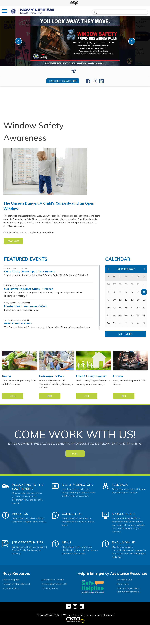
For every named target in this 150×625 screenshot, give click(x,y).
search (95, 12)
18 (120, 307)
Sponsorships (123, 514)
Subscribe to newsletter (62, 81)
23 (108, 315)
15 (144, 299)
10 (114, 299)
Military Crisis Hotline (128, 588)
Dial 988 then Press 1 (128, 591)
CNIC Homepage (10, 579)
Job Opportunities (27, 542)
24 (114, 315)
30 (108, 323)
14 (138, 299)
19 (126, 307)
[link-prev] (18, 41)
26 (126, 315)
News (66, 542)
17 (114, 307)
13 (132, 299)
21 (138, 307)
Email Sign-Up (123, 542)
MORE (75, 453)
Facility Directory (77, 485)
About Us (20, 514)
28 (138, 315)
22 (144, 307)
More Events (125, 334)
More (12, 396)
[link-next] (131, 41)
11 (120, 299)
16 (108, 307)
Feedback (120, 485)
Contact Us (72, 514)
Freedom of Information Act (16, 583)
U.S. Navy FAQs (50, 588)
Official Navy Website (53, 579)
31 (114, 323)
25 (120, 315)
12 (126, 299)
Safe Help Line (124, 579)
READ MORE (13, 241)
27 (132, 315)
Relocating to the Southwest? (27, 486)
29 (144, 315)
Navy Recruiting (10, 588)
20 (132, 307)
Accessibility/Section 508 (54, 583)
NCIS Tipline (123, 583)
